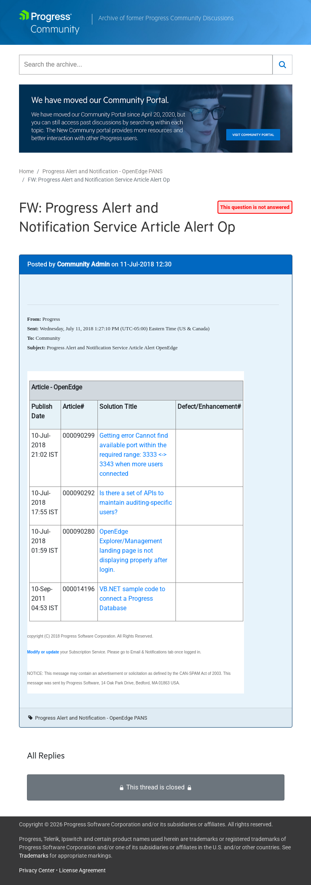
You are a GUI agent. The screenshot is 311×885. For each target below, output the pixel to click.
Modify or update (43, 652)
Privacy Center (37, 870)
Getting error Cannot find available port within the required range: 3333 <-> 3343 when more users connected (133, 454)
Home (26, 171)
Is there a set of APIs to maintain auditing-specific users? (135, 502)
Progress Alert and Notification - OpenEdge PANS (102, 171)
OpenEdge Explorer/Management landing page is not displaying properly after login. (133, 550)
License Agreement (82, 870)
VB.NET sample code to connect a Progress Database (132, 598)
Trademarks (33, 855)
